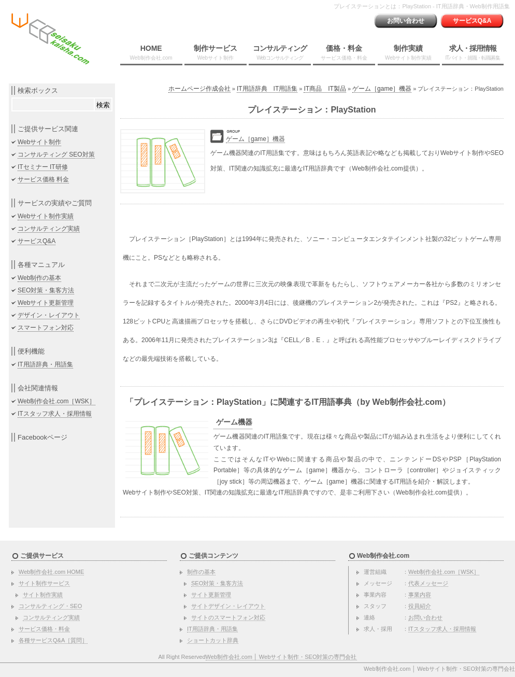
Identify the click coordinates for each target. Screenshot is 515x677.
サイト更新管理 (211, 594)
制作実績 (408, 52)
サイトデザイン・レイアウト (228, 606)
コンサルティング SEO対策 (56, 154)
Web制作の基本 (39, 277)
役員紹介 (419, 606)
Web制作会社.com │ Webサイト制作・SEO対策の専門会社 (281, 657)
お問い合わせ (405, 20)
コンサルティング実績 (49, 228)
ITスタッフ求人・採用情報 (55, 413)
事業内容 (419, 594)
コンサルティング (280, 52)
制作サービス (215, 52)
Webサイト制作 (39, 142)
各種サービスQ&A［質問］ (53, 640)
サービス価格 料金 (43, 179)
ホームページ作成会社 (199, 88)
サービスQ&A (472, 20)
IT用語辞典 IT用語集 (267, 88)
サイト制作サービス (44, 583)
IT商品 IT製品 (325, 88)
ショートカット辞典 (212, 640)
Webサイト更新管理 (46, 302)
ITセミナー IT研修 (43, 167)
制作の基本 (201, 572)
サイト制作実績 (43, 594)
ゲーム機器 (234, 422)
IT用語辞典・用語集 (45, 364)
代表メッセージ (428, 583)
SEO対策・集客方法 (46, 290)
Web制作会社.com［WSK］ (56, 401)
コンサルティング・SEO (50, 606)
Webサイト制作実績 (46, 216)
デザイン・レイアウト (49, 315)
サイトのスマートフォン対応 (228, 617)
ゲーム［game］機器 (381, 88)
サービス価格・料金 (44, 629)
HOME (151, 52)
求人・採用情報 (472, 52)
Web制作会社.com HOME (51, 572)
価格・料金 (344, 52)
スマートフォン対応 (46, 327)
